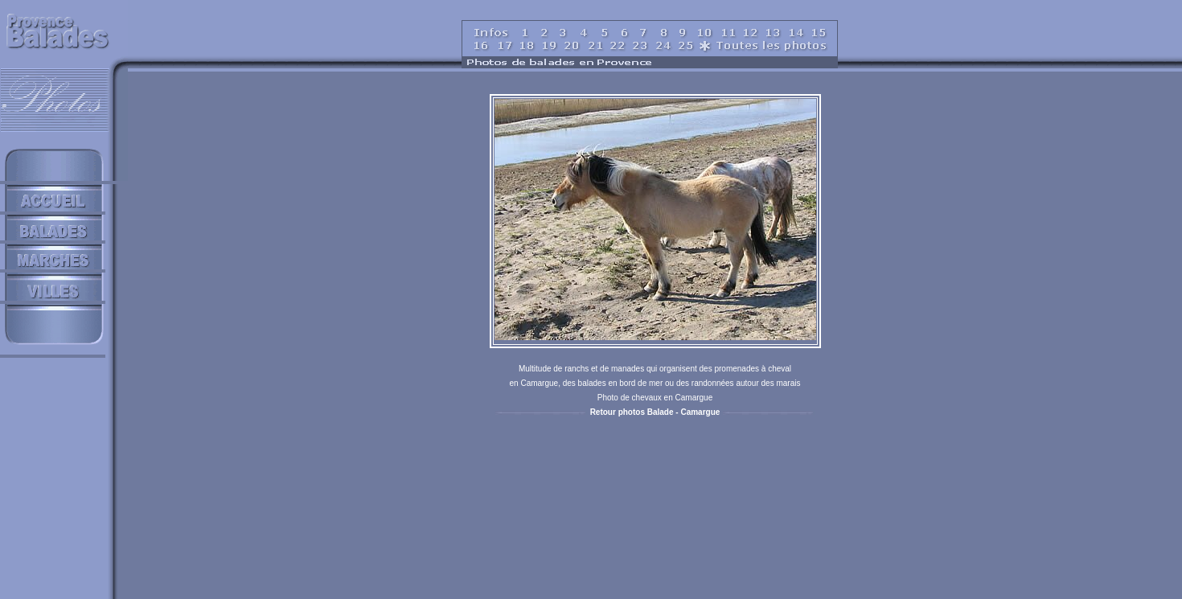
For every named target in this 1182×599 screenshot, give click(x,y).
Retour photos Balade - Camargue (655, 412)
